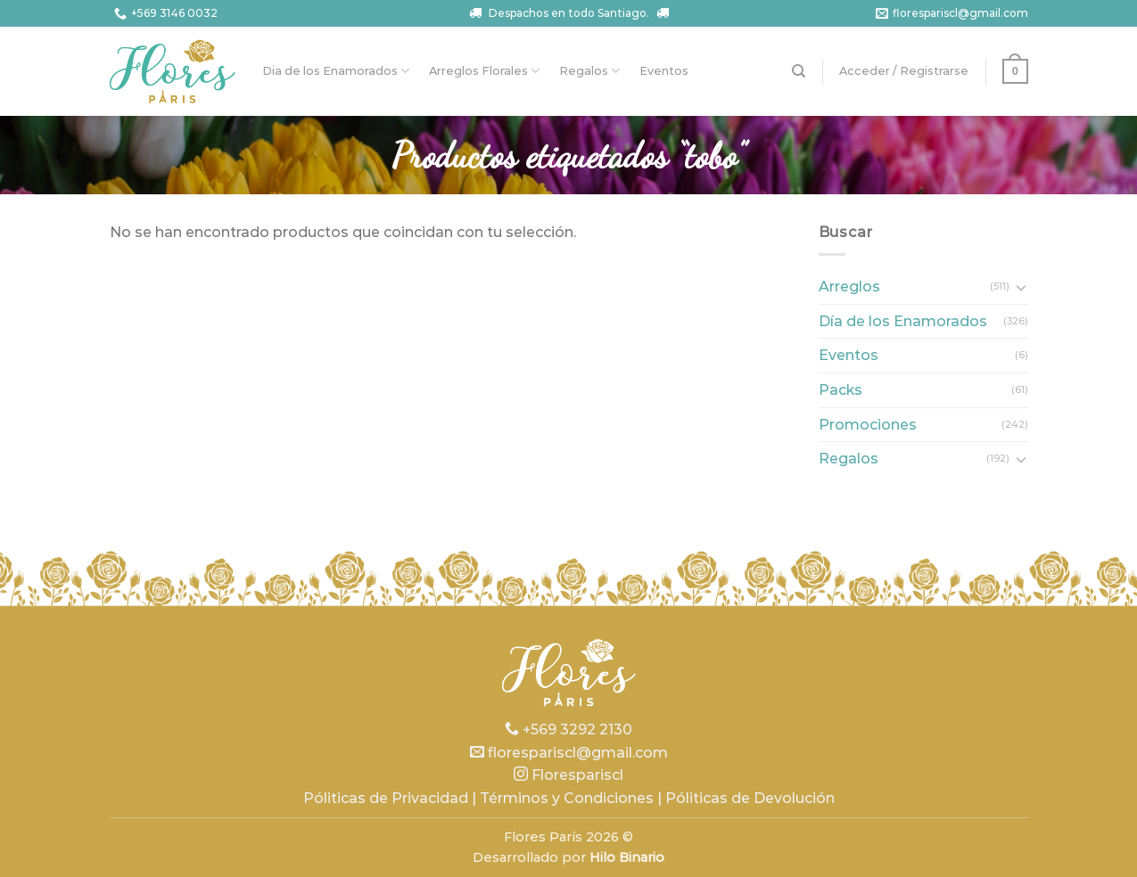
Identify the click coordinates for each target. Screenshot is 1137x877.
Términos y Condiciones (567, 798)
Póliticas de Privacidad (385, 798)
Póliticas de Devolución (750, 798)
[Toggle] (1021, 287)
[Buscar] (798, 71)
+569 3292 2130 (568, 729)
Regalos (589, 70)
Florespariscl (568, 774)
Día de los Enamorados (903, 321)
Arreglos (849, 286)
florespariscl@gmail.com (949, 13)
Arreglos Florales (484, 70)
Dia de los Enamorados (335, 70)
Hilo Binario (626, 857)
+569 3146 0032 (164, 13)
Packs (840, 389)
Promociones (868, 424)
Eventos (663, 71)
